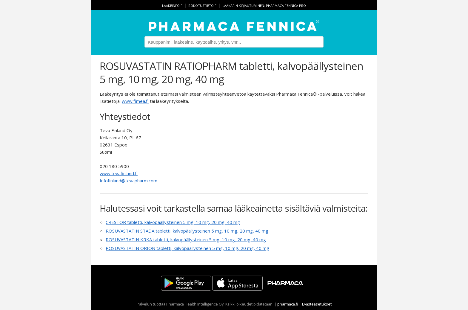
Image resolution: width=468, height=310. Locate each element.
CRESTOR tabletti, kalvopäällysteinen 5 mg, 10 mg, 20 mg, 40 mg (173, 222)
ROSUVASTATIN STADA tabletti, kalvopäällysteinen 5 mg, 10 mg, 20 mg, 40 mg (187, 231)
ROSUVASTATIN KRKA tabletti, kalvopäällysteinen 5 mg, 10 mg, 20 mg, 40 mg (186, 239)
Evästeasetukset (317, 304)
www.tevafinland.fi (119, 173)
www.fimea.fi (135, 101)
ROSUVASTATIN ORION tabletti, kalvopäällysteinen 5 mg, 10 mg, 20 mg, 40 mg (187, 248)
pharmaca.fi (287, 304)
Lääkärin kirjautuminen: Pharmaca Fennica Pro (264, 5)
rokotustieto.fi (202, 5)
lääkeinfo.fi (172, 5)
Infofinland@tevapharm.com (128, 181)
